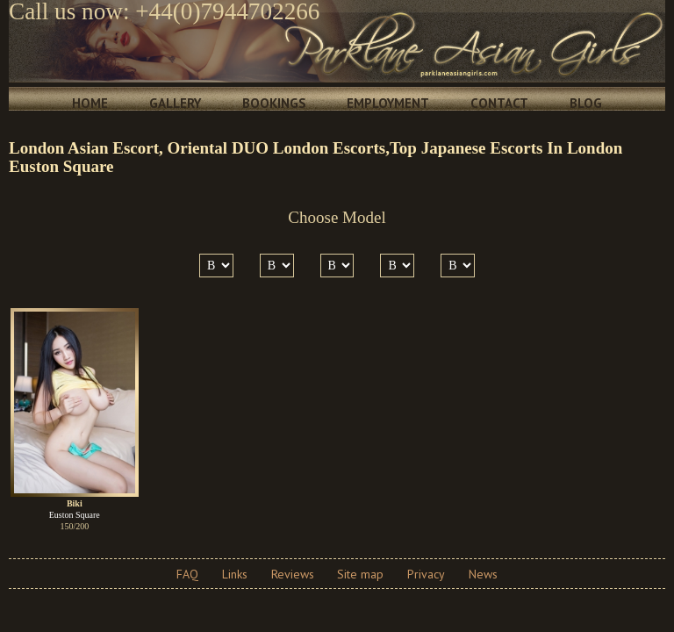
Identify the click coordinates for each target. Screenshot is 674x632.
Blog (586, 103)
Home (90, 103)
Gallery (175, 103)
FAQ (187, 574)
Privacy (426, 574)
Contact (499, 103)
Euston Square (74, 515)
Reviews (292, 574)
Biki (74, 503)
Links (234, 574)
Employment (388, 103)
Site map (360, 574)
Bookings (274, 103)
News (483, 574)
